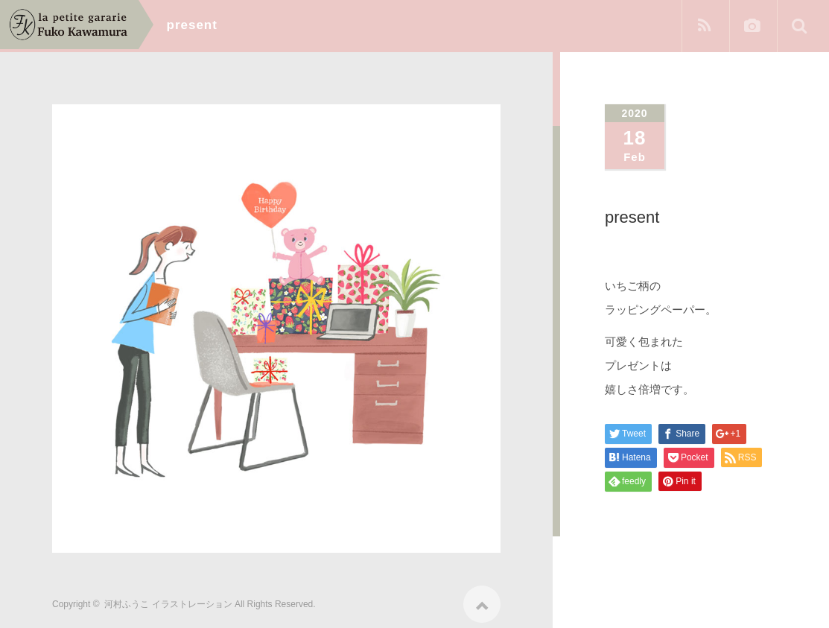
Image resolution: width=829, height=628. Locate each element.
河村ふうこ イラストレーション (168, 599)
